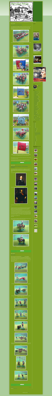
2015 (34, 127)
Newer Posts (12, 387)
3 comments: (18, 384)
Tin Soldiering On (36, 223)
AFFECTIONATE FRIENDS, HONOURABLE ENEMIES (37, 133)
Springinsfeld (39, 85)
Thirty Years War (35, 116)
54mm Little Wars (35, 102)
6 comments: (18, 162)
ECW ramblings (35, 104)
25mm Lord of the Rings (36, 97)
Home (21, 387)
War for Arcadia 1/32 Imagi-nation (37, 118)
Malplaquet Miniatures (36, 109)
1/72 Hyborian (35, 94)
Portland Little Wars (36, 200)
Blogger (28, 392)
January (35, 140)
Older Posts (30, 387)
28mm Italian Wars (35, 98)
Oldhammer (35, 113)
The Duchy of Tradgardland (37, 205)
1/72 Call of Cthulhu (36, 93)
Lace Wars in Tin (36, 186)
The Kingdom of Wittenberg (37, 214)
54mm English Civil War (15, 163)
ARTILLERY (13, 254)
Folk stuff (35, 105)
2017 (34, 125)
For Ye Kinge (35, 171)
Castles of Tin (35, 162)
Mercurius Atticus (20, 3)
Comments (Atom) (15, 388)
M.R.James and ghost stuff (36, 108)
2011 (34, 144)
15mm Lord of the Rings (36, 96)
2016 (34, 126)
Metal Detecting (35, 112)
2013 (34, 142)
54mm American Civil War (36, 100)
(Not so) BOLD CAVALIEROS (16, 25)
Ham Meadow (22, 256)
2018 (34, 124)
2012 (34, 143)
